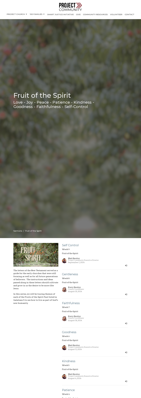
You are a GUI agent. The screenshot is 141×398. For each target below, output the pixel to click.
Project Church (17, 14)
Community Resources (95, 14)
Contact (129, 14)
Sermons (17, 231)
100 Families (37, 14)
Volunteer (116, 14)
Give (78, 14)
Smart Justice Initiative (60, 14)
